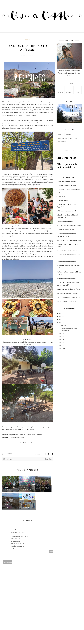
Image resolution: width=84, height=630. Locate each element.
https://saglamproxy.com (19, 536)
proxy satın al (15, 541)
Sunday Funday (43, 488)
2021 (60, 322)
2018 (60, 337)
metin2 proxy (15, 538)
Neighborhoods (63, 142)
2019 (60, 334)
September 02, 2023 (17, 532)
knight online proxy (17, 543)
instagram (69, 90)
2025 (60, 313)
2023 (60, 319)
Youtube (77, 90)
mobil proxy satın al (17, 546)
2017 (60, 340)
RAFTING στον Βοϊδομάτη (9, 488)
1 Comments (8, 454)
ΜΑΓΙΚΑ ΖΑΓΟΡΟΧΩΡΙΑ (26, 488)
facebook (60, 90)
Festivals (60, 134)
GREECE (28, 40)
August (63, 325)
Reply (51, 551)
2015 (60, 346)
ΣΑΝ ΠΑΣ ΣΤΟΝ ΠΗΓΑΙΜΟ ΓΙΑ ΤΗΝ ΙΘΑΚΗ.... (26, 504)
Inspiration (73, 138)
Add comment (8, 562)
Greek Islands (62, 138)
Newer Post (7, 459)
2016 (60, 343)
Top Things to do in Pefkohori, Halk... (10, 503)
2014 (60, 349)
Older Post (48, 459)
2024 (60, 316)
